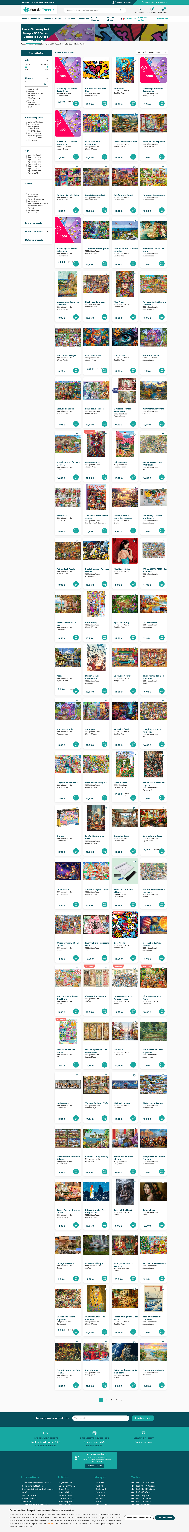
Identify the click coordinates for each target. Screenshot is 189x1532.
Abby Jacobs (32, 194)
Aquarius (30, 96)
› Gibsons (98, 1498)
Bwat (29, 107)
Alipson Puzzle (32, 91)
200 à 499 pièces (34, 135)
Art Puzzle (30, 102)
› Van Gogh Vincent (66, 1486)
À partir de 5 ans (33, 164)
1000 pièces (31, 140)
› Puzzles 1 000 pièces (141, 1492)
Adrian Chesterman (35, 199)
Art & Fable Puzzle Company (33, 99)
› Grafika (98, 1501)
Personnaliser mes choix (139, 1517)
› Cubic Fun (99, 1495)
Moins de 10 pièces (34, 122)
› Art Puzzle (99, 1482)
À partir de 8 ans (33, 168)
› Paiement (26, 1501)
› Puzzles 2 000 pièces (141, 1498)
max (46, 69)
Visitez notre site (94, 1466)
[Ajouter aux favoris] (77, 60)
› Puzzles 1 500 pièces (140, 1495)
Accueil (24, 44)
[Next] (122, 1400)
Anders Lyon (32, 212)
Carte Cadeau (95, 18)
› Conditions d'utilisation (32, 1486)
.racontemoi (32, 89)
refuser (50, 1523)
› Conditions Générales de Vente (36, 1482)
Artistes (71, 18)
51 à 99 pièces (32, 129)
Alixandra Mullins (33, 210)
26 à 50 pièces (33, 126)
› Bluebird (98, 1486)
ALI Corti (30, 208)
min (26, 69)
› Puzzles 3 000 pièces (141, 1501)
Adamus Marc (32, 197)
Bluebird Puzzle (33, 105)
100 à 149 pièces (33, 131)
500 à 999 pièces (34, 138)
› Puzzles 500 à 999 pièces (143, 1489)
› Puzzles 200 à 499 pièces (143, 1486)
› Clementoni (100, 1492)
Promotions (162, 18)
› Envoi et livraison (29, 1498)
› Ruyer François (65, 1482)
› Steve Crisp (63, 1489)
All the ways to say (34, 93)
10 (116, 1400)
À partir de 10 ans (33, 173)
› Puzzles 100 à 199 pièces (142, 1482)
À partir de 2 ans (33, 157)
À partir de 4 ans (33, 162)
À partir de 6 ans (33, 166)
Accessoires (83, 18)
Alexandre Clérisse (34, 206)
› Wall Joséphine (65, 1501)
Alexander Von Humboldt (37, 203)
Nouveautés (130, 18)
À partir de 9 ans (33, 171)
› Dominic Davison (66, 1498)
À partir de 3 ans (33, 159)
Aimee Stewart (32, 201)
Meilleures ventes (143, 18)
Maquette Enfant (33, 155)
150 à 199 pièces (33, 133)
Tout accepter (165, 1517)
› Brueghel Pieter (65, 1492)
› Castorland (100, 1489)
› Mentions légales (29, 1495)
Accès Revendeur (124, 2)
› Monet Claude (65, 1495)
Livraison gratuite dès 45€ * (156, 2)
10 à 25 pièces (32, 124)
